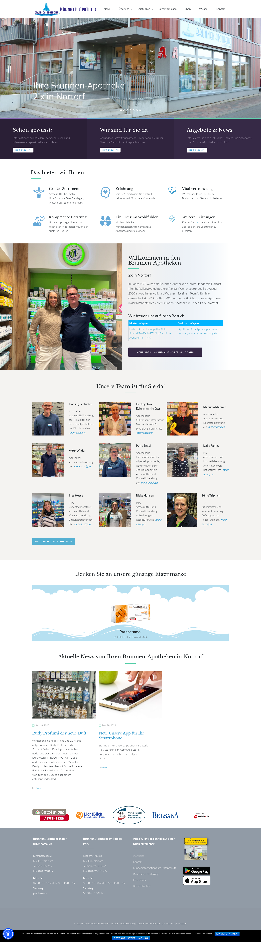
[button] (23, 153)
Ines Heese (76, 499)
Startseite (138, 859)
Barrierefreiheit (142, 889)
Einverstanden (227, 934)
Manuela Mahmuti (215, 410)
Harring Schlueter (80, 407)
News (38, 791)
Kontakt (137, 865)
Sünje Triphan (211, 499)
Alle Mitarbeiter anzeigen (53, 544)
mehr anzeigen (77, 435)
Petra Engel (143, 449)
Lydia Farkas (211, 449)
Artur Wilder (77, 454)
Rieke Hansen (145, 499)
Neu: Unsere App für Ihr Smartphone (121, 739)
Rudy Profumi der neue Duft (59, 736)
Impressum (139, 883)
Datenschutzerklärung (146, 877)
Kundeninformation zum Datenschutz (154, 871)
